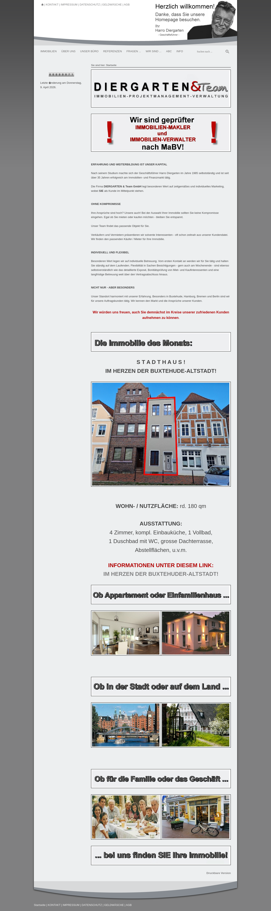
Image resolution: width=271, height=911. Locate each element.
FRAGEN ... (134, 51)
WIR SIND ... (153, 51)
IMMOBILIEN (48, 51)
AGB (127, 4)
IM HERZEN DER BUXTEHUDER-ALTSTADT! (160, 574)
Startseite (111, 65)
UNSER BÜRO (89, 51)
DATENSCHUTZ (90, 4)
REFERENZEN (112, 51)
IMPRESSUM (69, 4)
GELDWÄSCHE (112, 4)
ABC (169, 51)
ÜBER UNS (68, 51)
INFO (179, 51)
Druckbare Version (218, 873)
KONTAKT (52, 4)
